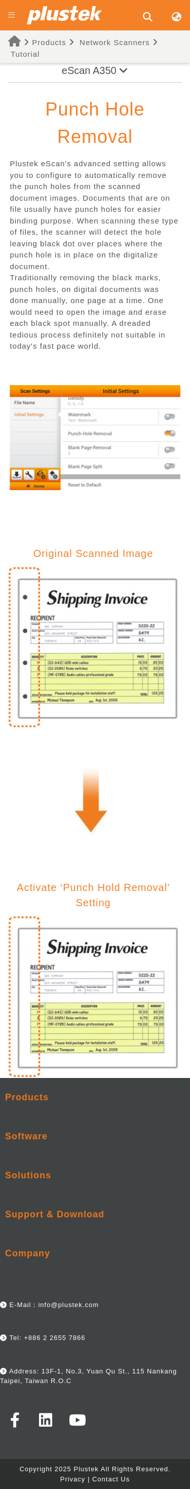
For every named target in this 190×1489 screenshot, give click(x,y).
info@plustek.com (68, 1305)
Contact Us (111, 1479)
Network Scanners (115, 42)
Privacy (73, 1479)
